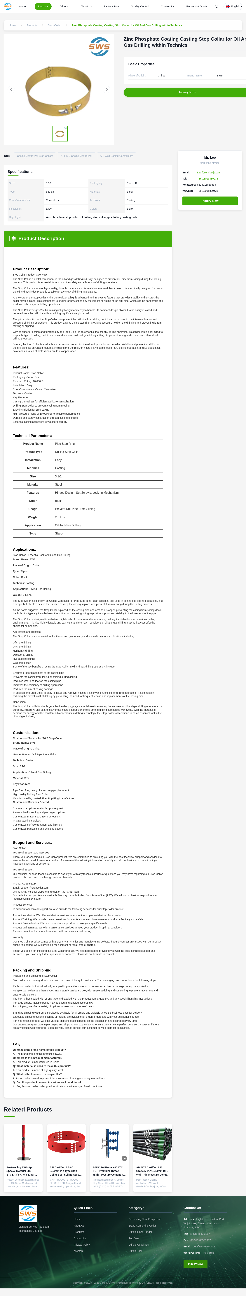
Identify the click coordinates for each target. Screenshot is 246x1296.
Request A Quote (196, 6)
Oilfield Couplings (139, 1244)
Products (43, 6)
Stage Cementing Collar (142, 1225)
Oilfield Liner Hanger (140, 1231)
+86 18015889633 (207, 178)
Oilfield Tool (135, 1250)
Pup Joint (134, 1238)
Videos (64, 6)
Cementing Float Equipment (145, 1219)
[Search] (217, 6)
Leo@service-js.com (209, 172)
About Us (86, 6)
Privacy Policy (82, 1244)
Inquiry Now (210, 200)
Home (22, 6)
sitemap (78, 1250)
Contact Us (168, 6)
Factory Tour (111, 6)
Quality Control (140, 6)
